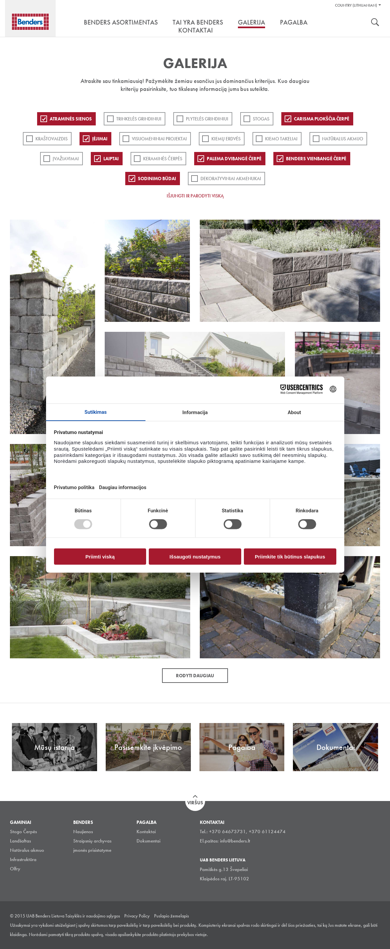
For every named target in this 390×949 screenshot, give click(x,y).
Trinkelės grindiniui (138, 119)
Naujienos (83, 831)
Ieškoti (375, 23)
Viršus (195, 803)
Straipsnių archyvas (92, 841)
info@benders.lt (235, 841)
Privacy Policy (137, 916)
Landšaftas (20, 841)
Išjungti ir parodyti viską (195, 196)
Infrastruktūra (23, 859)
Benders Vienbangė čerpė (316, 159)
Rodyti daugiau (195, 676)
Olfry (15, 868)
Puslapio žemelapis (171, 916)
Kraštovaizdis (51, 139)
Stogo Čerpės (23, 831)
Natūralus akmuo (342, 139)
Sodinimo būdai (157, 179)
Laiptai (111, 159)
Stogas (261, 119)
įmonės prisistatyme (92, 850)
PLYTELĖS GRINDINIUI (207, 119)
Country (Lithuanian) (356, 5)
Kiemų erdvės (226, 139)
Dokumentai (148, 841)
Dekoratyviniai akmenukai (230, 179)
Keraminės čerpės (162, 159)
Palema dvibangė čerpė (234, 159)
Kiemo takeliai (281, 139)
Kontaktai (146, 831)
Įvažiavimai (66, 159)
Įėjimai (99, 139)
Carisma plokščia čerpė (321, 119)
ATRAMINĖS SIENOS (71, 119)
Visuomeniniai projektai (159, 139)
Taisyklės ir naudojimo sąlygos (92, 916)
